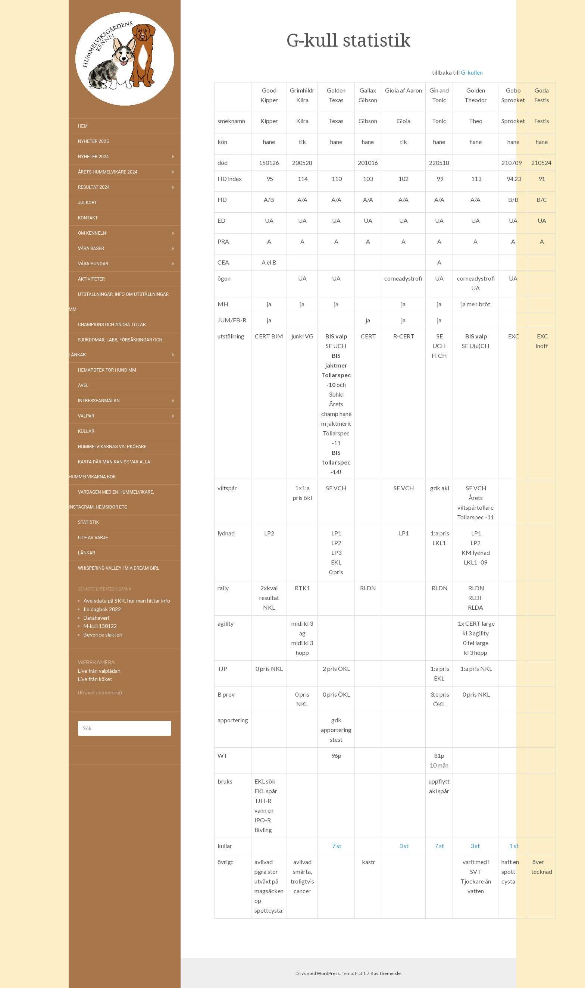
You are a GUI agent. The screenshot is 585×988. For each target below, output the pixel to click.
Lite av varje (93, 537)
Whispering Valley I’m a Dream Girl (118, 568)
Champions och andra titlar (112, 324)
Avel (83, 385)
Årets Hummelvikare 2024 (107, 172)
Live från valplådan (99, 670)
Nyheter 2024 (93, 156)
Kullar (86, 431)
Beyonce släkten (103, 634)
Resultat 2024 (94, 187)
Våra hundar (93, 263)
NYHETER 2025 (93, 141)
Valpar (86, 416)
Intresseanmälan (99, 400)
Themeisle (390, 973)
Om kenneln (92, 233)
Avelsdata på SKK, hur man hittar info (127, 600)
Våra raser (91, 248)
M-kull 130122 (100, 626)
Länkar (86, 553)
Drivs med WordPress (317, 973)
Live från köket (95, 679)
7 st (336, 845)
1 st (514, 845)
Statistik (88, 522)
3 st (404, 845)
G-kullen (472, 72)
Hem (83, 126)
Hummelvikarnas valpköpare (112, 446)
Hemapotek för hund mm (107, 370)
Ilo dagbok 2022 (102, 609)
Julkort (87, 202)
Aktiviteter (91, 279)
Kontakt (88, 218)
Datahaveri (96, 618)
